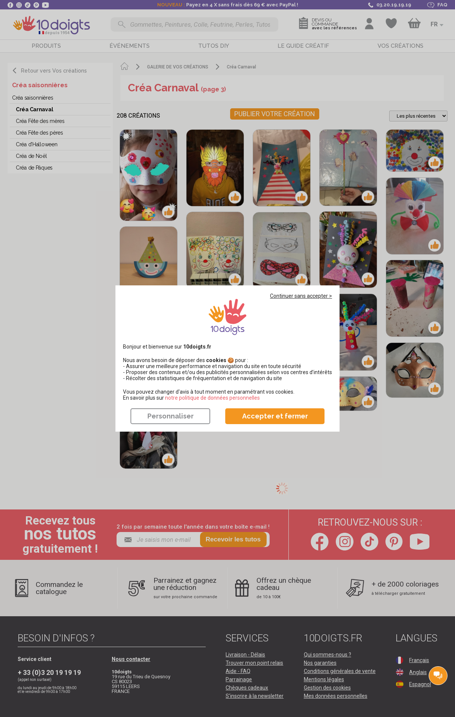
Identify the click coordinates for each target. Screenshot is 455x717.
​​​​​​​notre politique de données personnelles (212, 398)
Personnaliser (170, 416)
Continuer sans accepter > (301, 296)
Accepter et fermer (275, 416)
